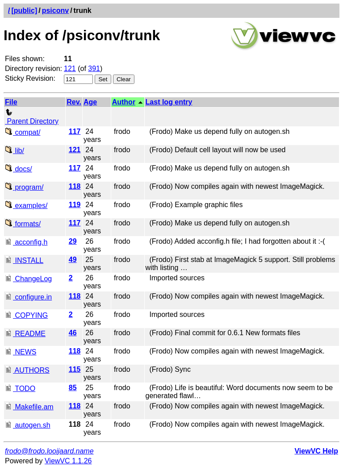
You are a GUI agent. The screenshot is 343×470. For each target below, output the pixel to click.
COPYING (26, 315)
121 (70, 68)
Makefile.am (29, 407)
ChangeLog (28, 279)
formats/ (23, 224)
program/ (24, 187)
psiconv (55, 10)
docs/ (18, 169)
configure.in (28, 297)
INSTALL (24, 260)
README (25, 333)
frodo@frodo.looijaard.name (49, 451)
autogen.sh (27, 425)
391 (94, 68)
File (11, 102)
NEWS (20, 352)
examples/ (26, 205)
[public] (24, 10)
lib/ (14, 150)
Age (90, 102)
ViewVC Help (316, 451)
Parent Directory (32, 117)
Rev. (74, 102)
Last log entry (169, 102)
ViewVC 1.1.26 (68, 461)
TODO (20, 388)
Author (123, 102)
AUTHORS (27, 370)
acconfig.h (26, 242)
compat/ (22, 132)
